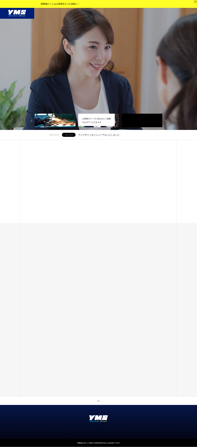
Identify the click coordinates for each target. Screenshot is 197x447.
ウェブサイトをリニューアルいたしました (99, 135)
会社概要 (83, 13)
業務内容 (70, 13)
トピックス (69, 135)
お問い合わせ (124, 13)
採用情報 (109, 13)
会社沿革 (96, 13)
